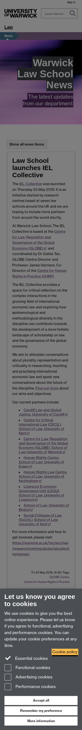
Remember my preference (41, 711)
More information (41, 721)
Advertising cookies (28, 677)
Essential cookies (26, 658)
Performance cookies (30, 687)
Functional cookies (27, 668)
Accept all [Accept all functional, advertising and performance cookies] (41, 700)
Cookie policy (65, 651)
